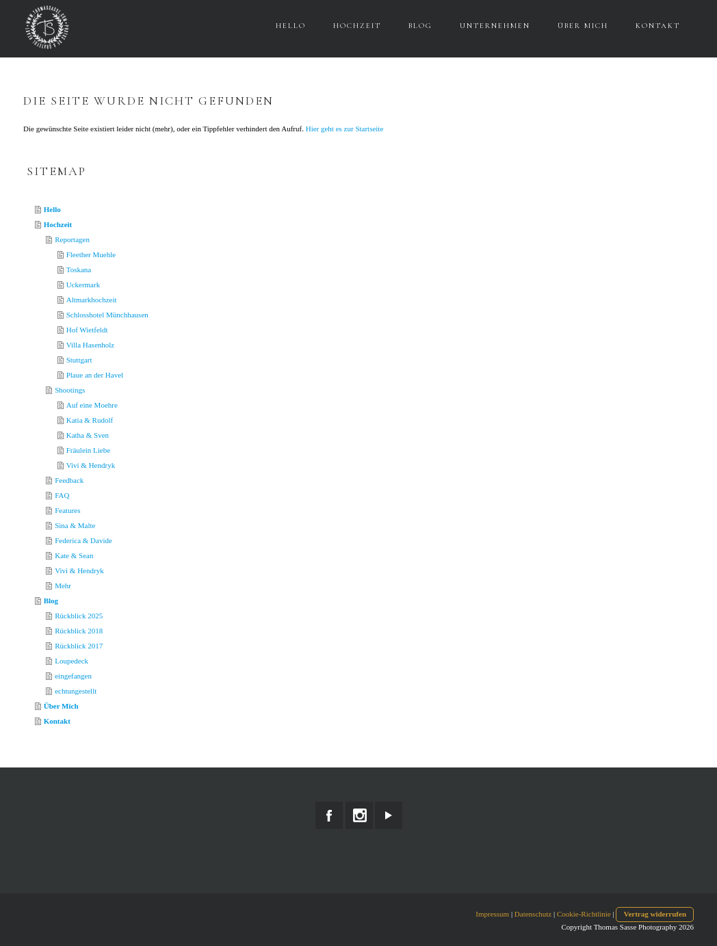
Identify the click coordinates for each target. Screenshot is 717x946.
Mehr (63, 585)
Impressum (492, 914)
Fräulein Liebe (88, 450)
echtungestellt (75, 691)
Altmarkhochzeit (91, 299)
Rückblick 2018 (79, 631)
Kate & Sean (74, 555)
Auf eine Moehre (92, 405)
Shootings (70, 390)
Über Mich (583, 25)
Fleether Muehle (91, 254)
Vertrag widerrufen (654, 914)
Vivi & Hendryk (90, 465)
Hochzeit (357, 25)
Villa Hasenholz (90, 345)
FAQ (62, 495)
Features (67, 510)
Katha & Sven (87, 435)
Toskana (79, 269)
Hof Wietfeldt (87, 330)
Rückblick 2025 (79, 616)
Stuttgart (79, 360)
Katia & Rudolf (89, 420)
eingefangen (73, 676)
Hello (291, 25)
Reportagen (72, 239)
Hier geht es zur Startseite (345, 128)
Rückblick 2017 (79, 646)
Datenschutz (532, 914)
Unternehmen (495, 25)
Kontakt (658, 25)
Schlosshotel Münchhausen (107, 315)
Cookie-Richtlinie (584, 914)
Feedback (69, 480)
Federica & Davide (83, 540)
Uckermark (83, 284)
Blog (420, 25)
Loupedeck (71, 661)
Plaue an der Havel (94, 375)
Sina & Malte (75, 525)
